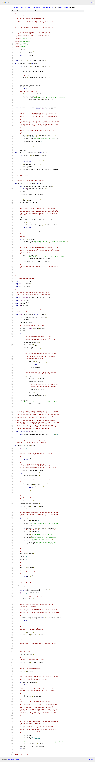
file (41, 11)
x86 (61, 7)
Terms (17, 759)
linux (21, 7)
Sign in (92, 2)
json (92, 759)
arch (57, 7)
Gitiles (9, 759)
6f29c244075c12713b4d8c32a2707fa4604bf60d (38, 7)
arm (17, 7)
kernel (66, 7)
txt (89, 759)
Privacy (13, 759)
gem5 (13, 7)
